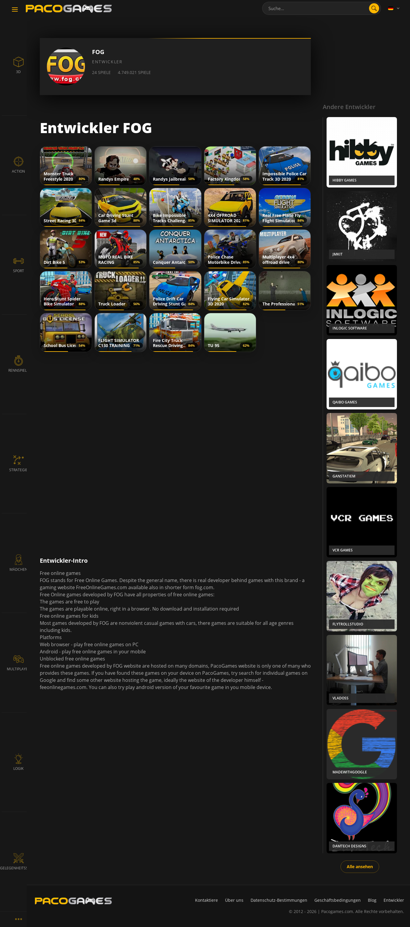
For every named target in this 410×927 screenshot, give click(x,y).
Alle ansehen (360, 866)
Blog (372, 900)
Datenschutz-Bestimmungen (279, 900)
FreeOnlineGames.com (101, 587)
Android (49, 651)
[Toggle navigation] (14, 9)
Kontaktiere (206, 900)
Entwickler (394, 900)
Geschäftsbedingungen (337, 900)
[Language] (394, 8)
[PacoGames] (73, 901)
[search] (374, 8)
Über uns (234, 900)
